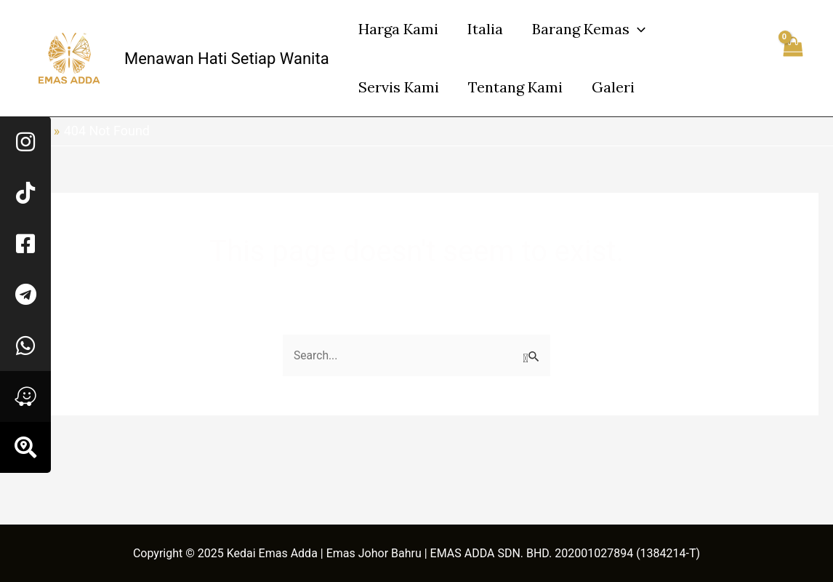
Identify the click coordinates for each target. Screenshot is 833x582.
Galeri (613, 87)
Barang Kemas (588, 29)
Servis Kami (398, 87)
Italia (485, 29)
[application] (637, 29)
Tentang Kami (515, 87)
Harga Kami (398, 29)
